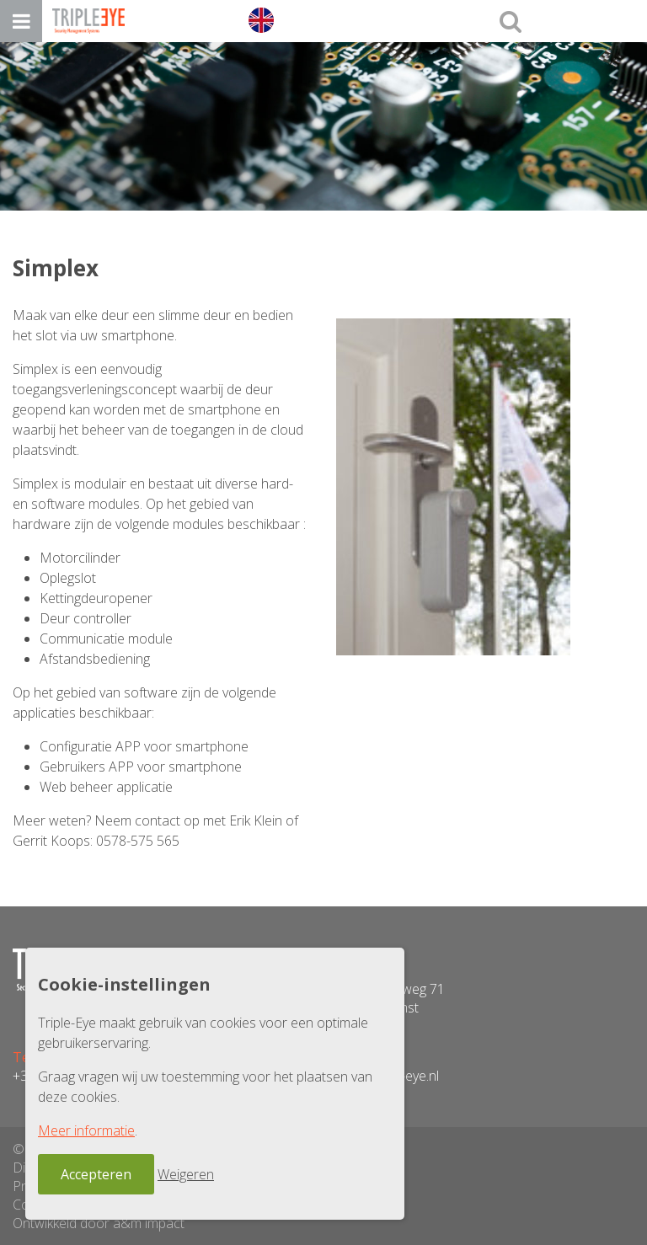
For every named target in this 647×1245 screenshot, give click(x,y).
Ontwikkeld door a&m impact (98, 1223)
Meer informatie (86, 1130)
